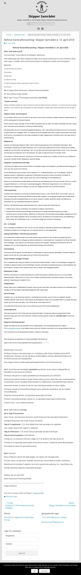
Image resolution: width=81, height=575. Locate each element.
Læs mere (44, 571)
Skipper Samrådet (42, 16)
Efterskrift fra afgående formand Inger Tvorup (19, 518)
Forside (9, 35)
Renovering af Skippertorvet (53, 522)
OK (34, 571)
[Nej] (78, 569)
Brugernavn (10, 536)
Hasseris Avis (38, 493)
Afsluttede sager (20, 35)
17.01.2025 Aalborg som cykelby (54, 517)
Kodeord (9, 544)
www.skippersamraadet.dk (14, 328)
